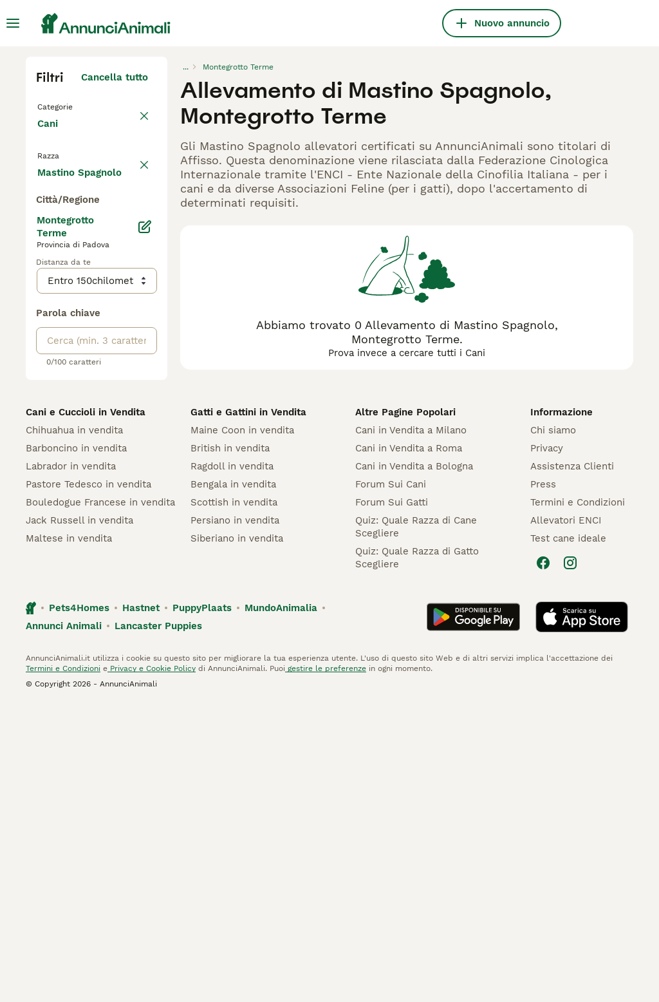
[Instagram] (570, 860)
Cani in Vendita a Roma (408, 746)
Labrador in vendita (71, 764)
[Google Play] (473, 914)
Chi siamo (553, 727)
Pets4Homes (79, 905)
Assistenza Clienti (572, 764)
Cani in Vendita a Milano (411, 727)
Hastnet (141, 905)
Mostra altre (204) (104, 467)
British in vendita (230, 746)
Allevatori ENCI (565, 818)
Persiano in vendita (234, 818)
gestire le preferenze (325, 965)
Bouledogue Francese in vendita (100, 800)
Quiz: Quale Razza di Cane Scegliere (416, 824)
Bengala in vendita (233, 782)
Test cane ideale (568, 836)
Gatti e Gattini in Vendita (248, 709)
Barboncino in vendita (76, 746)
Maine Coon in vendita (242, 727)
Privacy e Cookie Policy (151, 965)
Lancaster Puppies (158, 923)
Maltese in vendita (69, 836)
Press (543, 782)
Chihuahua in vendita (74, 727)
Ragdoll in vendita (232, 764)
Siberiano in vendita (236, 836)
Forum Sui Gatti (391, 800)
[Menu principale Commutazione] (13, 23)
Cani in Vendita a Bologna (414, 764)
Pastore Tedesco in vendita (88, 782)
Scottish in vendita (233, 800)
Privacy (546, 746)
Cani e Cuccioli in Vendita (85, 709)
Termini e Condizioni (577, 800)
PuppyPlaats (202, 905)
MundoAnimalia (281, 905)
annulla (130, 172)
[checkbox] (44, 233)
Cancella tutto (114, 77)
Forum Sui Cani (390, 782)
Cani (50, 136)
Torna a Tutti (70, 105)
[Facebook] (543, 860)
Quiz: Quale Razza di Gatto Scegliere (417, 855)
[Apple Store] (581, 914)
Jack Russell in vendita (79, 818)
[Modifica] (145, 524)
